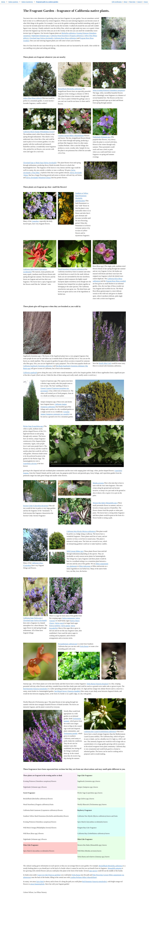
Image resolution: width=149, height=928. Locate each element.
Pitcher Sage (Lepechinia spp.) (33, 426)
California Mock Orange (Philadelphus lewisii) (38, 132)
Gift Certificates (117, 2)
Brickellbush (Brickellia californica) (70, 89)
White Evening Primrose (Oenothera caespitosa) (109, 90)
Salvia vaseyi (59, 623)
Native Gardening (27, 2)
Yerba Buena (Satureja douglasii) (98, 684)
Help (76, 904)
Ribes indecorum (84, 566)
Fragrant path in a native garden (47, 2)
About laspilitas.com (108, 911)
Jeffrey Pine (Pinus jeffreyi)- (32, 98)
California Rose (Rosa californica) (65, 38)
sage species (93, 871)
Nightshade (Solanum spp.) (40, 36)
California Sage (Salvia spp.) (32, 618)
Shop (125, 2)
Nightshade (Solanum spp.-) (102, 137)
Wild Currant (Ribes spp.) (75, 551)
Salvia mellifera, (55, 626)
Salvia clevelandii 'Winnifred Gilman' (38, 177)
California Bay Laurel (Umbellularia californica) (100, 731)
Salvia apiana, (65, 626)
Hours (146, 2)
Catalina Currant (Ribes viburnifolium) (71, 135)
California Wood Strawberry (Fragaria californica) (67, 36)
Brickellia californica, (69, 33)
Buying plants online (82, 907)
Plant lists (132, 2)
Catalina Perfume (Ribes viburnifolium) (83, 877)
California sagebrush (30, 372)
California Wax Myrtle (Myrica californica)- (81, 531)
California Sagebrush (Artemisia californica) (38, 366)
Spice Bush (40, 881)
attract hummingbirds (37, 884)
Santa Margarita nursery (109, 907)
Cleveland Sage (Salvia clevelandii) (41, 38)
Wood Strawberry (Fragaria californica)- (71, 269)
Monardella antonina (115, 868)
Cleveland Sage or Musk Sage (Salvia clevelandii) (39, 163)
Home (3, 2)
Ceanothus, (35, 221)
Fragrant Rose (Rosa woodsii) (116, 281)
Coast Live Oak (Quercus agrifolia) (49, 875)
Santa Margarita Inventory (110, 904)
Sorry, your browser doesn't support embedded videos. (86, 446)
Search (139, 2)
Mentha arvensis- (98, 483)
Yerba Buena (84, 646)
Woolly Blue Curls (105, 363)
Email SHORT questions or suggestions (62, 921)
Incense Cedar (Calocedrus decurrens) (35, 506)
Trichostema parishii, (71, 733)
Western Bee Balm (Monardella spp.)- (105, 503)
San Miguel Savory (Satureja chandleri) (67, 691)
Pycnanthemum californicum (67, 644)
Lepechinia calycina (30, 463)
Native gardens (13, 2)
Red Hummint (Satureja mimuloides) (35, 689)
